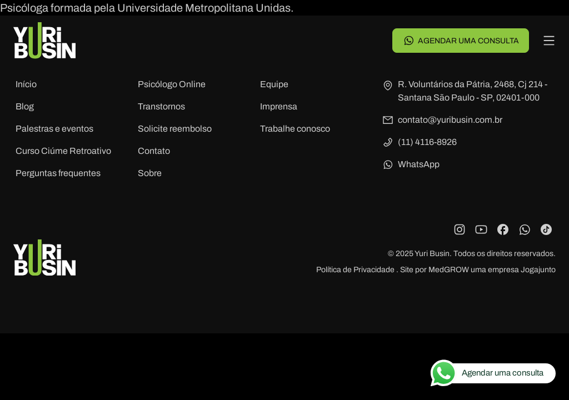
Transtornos (161, 106)
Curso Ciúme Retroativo (63, 151)
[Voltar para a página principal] (44, 40)
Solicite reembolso (175, 128)
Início (26, 84)
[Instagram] (459, 229)
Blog (25, 106)
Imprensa (278, 106)
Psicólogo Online (172, 84)
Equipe (274, 84)
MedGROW (448, 270)
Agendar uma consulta (461, 40)
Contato (154, 151)
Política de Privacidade (356, 270)
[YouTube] (481, 229)
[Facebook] (502, 229)
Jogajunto (538, 270)
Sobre (150, 173)
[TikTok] (546, 229)
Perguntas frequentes (58, 173)
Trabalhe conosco (295, 128)
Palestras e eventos (54, 128)
